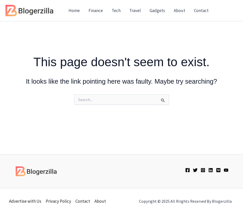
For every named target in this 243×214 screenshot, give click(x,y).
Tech (116, 10)
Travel (135, 10)
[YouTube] (226, 170)
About (179, 10)
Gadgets (157, 10)
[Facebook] (187, 170)
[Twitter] (195, 170)
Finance (96, 10)
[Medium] (218, 170)
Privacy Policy (58, 201)
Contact (201, 10)
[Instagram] (203, 170)
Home (74, 10)
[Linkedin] (210, 170)
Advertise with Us (25, 201)
